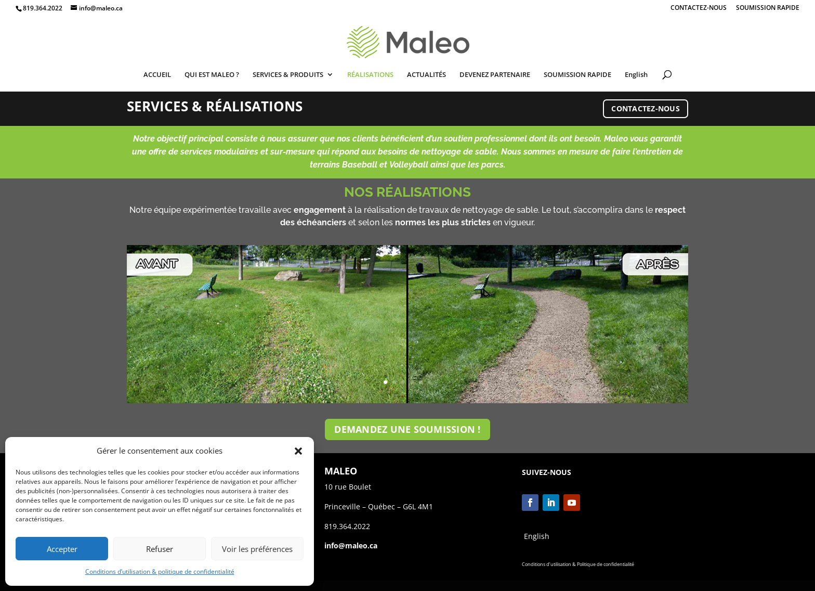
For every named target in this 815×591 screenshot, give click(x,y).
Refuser (159, 549)
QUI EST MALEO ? (212, 75)
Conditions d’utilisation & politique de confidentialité (159, 571)
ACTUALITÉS (426, 75)
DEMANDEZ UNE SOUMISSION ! (407, 429)
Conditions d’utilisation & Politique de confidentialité (578, 564)
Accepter (62, 549)
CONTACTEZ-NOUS (699, 8)
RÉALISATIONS (370, 75)
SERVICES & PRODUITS (288, 75)
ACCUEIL (157, 75)
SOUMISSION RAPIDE (767, 8)
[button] (298, 451)
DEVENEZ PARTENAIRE (494, 75)
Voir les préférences (257, 549)
